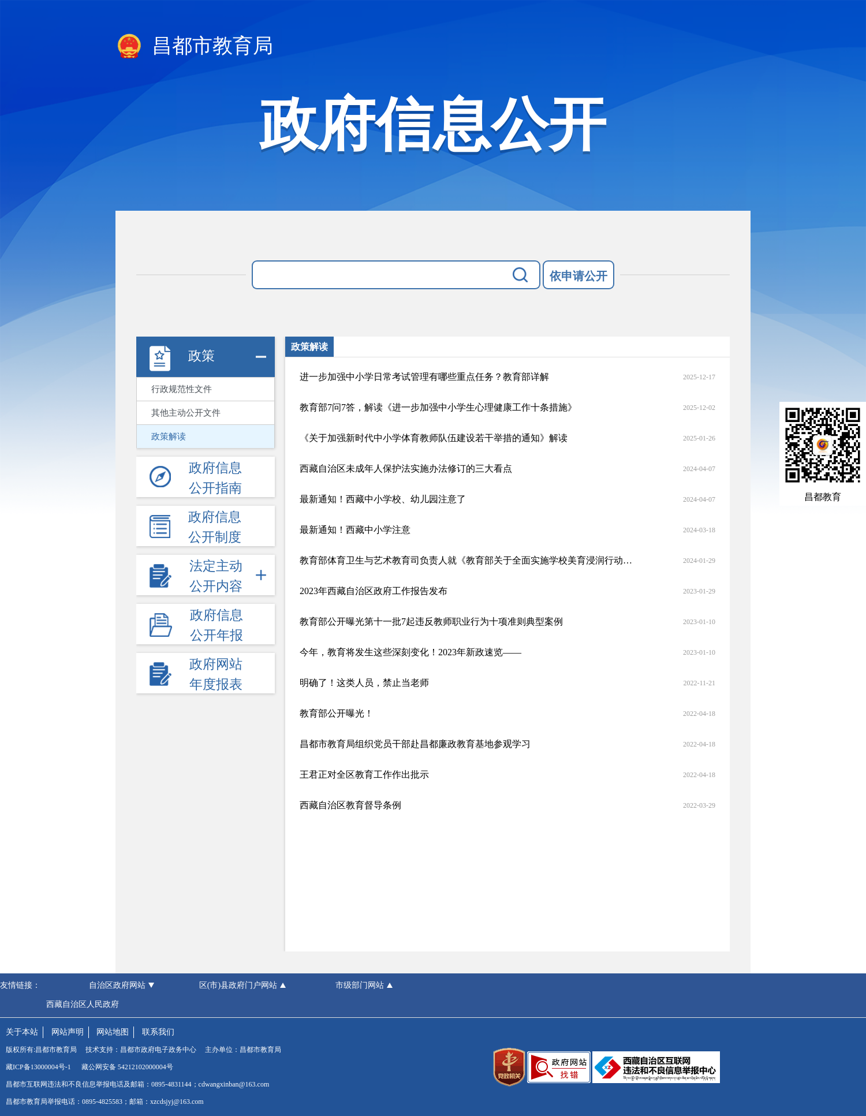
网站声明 (67, 1032)
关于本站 (22, 1032)
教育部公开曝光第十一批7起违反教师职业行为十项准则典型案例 (431, 621)
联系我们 (158, 1032)
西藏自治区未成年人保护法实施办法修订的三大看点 (406, 468)
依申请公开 (578, 276)
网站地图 (112, 1032)
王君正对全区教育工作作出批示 (364, 774)
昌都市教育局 (194, 47)
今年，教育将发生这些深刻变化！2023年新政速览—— (410, 652)
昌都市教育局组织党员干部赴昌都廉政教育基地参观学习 (415, 744)
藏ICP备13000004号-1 (38, 1067)
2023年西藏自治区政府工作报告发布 (373, 591)
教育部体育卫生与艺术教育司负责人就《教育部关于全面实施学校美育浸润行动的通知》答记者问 (466, 560)
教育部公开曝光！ (337, 713)
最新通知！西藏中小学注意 (355, 530)
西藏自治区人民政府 (82, 1004)
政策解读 (168, 436)
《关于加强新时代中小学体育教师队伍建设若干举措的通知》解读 (434, 438)
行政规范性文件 (181, 389)
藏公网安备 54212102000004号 (127, 1067)
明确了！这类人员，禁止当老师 (364, 683)
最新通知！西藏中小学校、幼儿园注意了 (383, 499)
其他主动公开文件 (186, 412)
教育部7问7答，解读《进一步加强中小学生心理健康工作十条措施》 (438, 407)
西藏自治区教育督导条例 (350, 805)
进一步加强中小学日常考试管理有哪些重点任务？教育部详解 (424, 377)
